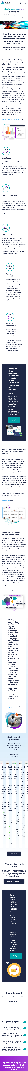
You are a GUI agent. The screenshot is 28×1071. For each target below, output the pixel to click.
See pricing (14, 853)
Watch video (14, 420)
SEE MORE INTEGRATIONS (14, 881)
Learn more (6, 500)
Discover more (16, 956)
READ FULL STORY (11, 706)
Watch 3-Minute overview (11, 119)
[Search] (20, 3)
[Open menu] (25, 3)
